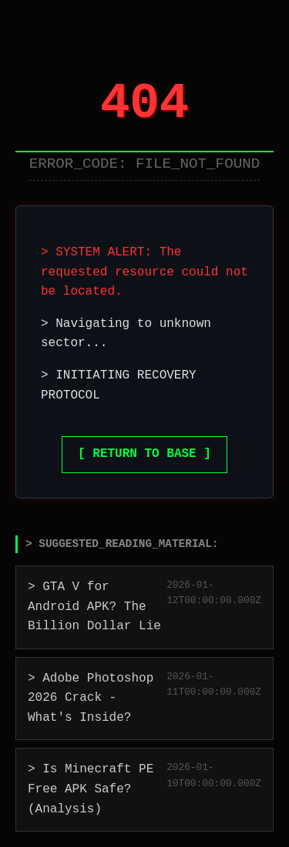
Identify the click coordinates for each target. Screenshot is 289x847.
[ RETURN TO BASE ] (144, 454)
